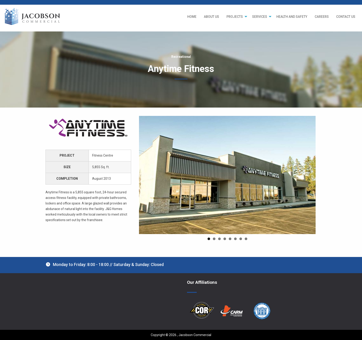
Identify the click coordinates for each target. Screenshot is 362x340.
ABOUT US (211, 17)
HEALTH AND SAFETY (291, 17)
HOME (191, 17)
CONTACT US (345, 17)
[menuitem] (192, 16)
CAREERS (322, 17)
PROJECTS (234, 17)
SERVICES (259, 17)
